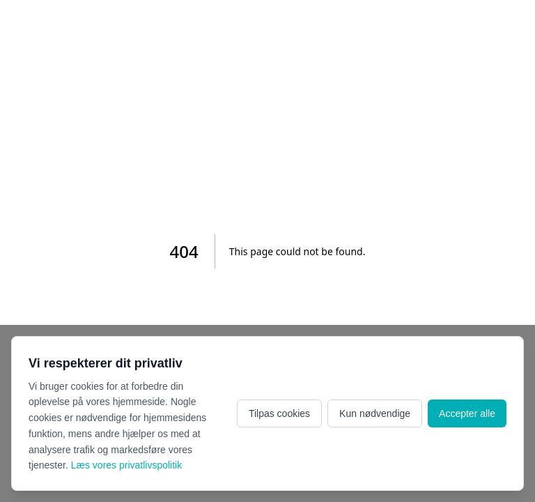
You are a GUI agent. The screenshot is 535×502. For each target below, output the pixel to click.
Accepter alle (467, 413)
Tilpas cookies (279, 413)
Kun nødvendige (374, 413)
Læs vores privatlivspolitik (127, 465)
